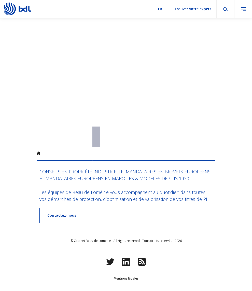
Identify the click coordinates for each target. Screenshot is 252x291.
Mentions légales (126, 278)
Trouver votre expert (192, 8)
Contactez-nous (61, 215)
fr (160, 8)
